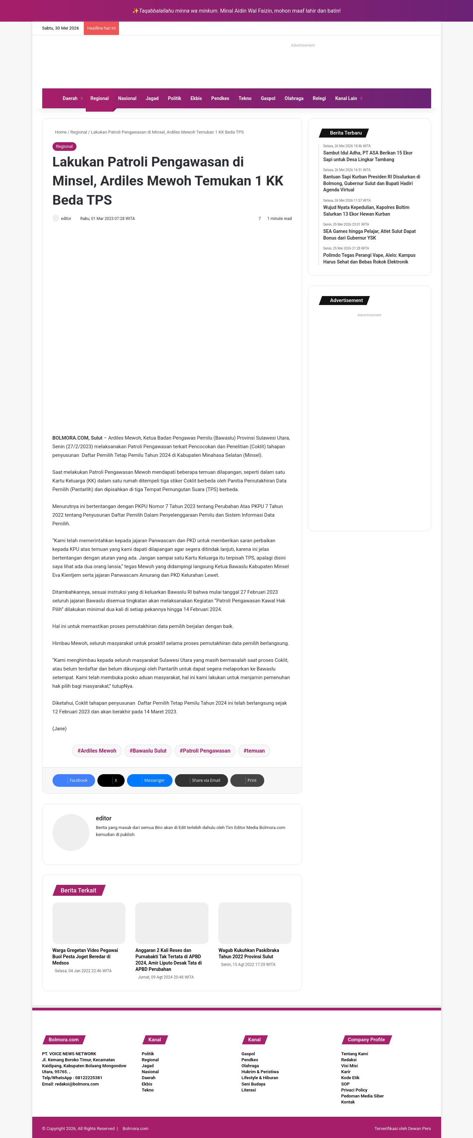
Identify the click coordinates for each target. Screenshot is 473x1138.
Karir (346, 1069)
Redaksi (349, 1056)
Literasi (249, 1087)
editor (69, 218)
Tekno (245, 98)
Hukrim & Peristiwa (260, 1069)
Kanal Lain (346, 98)
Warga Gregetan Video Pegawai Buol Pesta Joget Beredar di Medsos (85, 954)
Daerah (70, 98)
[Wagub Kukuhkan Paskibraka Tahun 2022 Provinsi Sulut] (255, 920)
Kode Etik (350, 1075)
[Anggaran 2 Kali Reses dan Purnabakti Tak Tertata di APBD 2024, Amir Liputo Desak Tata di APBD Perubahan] (171, 920)
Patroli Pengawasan (206, 751)
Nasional (127, 98)
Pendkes (220, 98)
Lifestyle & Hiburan (260, 1075)
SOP (345, 1081)
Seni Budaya (254, 1081)
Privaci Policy (354, 1087)
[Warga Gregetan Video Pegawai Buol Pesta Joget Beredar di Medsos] (89, 920)
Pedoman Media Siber (362, 1092)
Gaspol (268, 98)
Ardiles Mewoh (98, 751)
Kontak (348, 1098)
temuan (256, 751)
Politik (174, 98)
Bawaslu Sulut (150, 751)
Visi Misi (349, 1062)
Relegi (319, 98)
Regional (99, 98)
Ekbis (196, 98)
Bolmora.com (136, 1125)
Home (60, 132)
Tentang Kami (354, 1050)
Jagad (152, 98)
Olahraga (294, 98)
